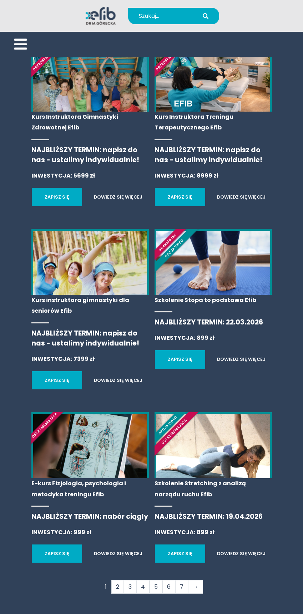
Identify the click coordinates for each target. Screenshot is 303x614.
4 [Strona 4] (143, 587)
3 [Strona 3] (130, 587)
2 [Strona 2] (117, 587)
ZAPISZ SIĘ (57, 197)
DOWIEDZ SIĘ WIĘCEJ (118, 197)
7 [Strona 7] (181, 587)
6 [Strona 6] (169, 587)
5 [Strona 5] (156, 587)
